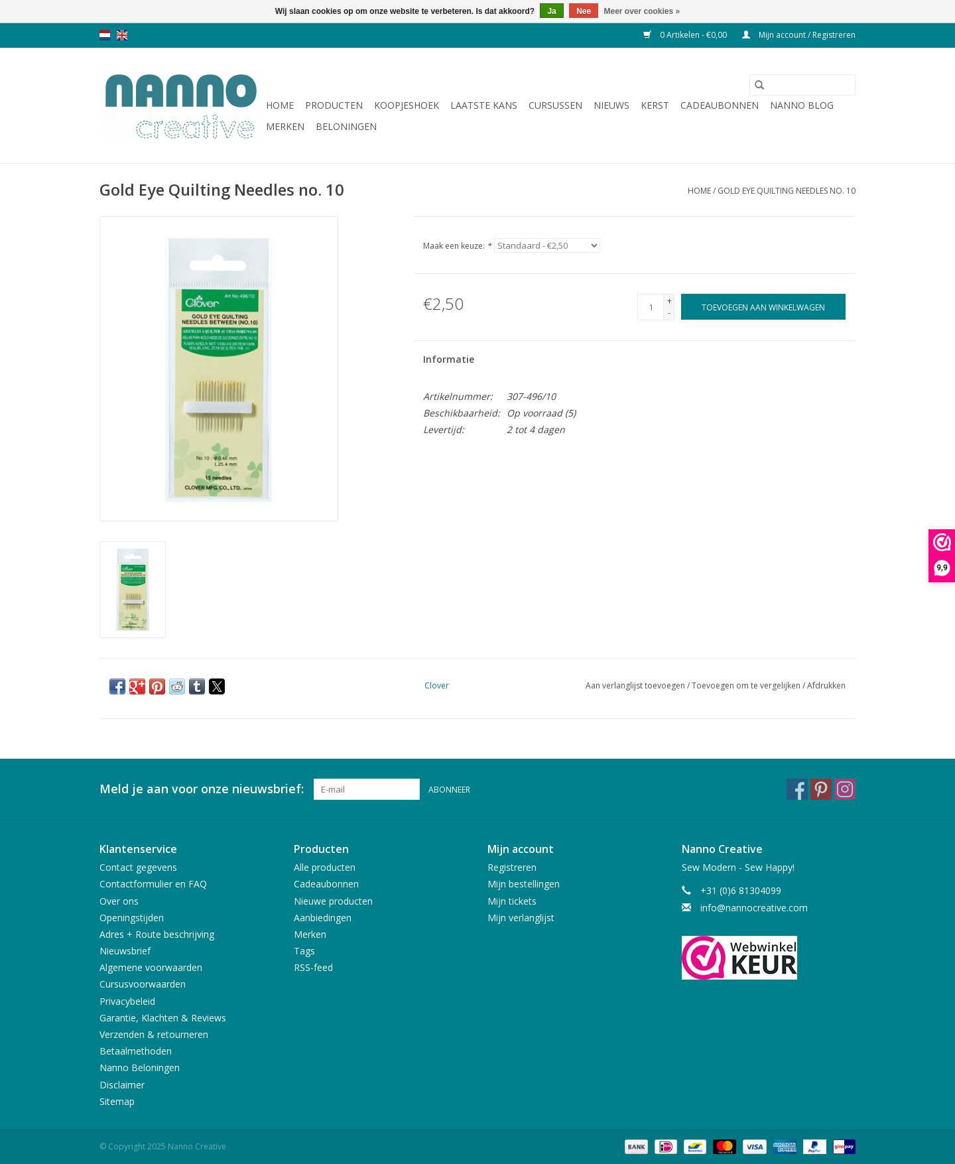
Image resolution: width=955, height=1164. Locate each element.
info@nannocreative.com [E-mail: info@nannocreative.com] (754, 907)
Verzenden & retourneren (153, 1034)
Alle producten (324, 867)
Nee (583, 11)
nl (104, 35)
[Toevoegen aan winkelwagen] (763, 307)
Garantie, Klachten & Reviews (162, 1017)
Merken (285, 126)
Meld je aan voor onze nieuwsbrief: (201, 789)
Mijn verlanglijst (520, 917)
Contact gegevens (138, 867)
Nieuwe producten (333, 901)
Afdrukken (826, 685)
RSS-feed (313, 967)
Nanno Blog (802, 105)
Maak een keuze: (457, 245)
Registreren (512, 867)
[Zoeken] (802, 85)
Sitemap (117, 1101)
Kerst (655, 105)
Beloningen (346, 126)
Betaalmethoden (135, 1051)
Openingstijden (131, 917)
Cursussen (555, 105)
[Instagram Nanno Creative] (845, 789)
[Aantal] (650, 307)
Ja (551, 11)
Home (280, 105)
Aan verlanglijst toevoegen (636, 685)
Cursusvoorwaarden (142, 984)
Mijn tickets (512, 901)
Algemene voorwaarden (150, 967)
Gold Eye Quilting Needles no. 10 (787, 190)
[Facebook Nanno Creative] (797, 789)
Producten (334, 105)
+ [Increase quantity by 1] (669, 300)
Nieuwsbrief (125, 950)
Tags (304, 950)
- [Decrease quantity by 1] (669, 312)
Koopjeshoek (406, 105)
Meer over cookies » (642, 11)
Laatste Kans (483, 105)
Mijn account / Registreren (799, 34)
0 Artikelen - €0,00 (686, 34)
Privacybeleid (127, 1001)
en (122, 35)
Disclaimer (122, 1084)
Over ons (119, 901)
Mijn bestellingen (523, 883)
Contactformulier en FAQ (153, 883)
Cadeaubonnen (719, 105)
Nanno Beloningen (139, 1067)
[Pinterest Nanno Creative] (821, 789)
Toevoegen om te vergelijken (747, 685)
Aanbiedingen (322, 917)
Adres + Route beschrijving (156, 934)
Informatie (448, 359)
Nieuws (611, 105)
